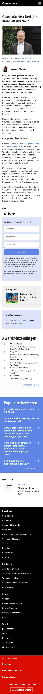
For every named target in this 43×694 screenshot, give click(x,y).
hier (21, 273)
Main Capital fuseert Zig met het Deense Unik (19, 420)
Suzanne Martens (18, 69)
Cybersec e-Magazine (11, 539)
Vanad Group (33, 61)
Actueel (25, 58)
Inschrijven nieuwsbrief (12, 613)
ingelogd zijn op (21, 320)
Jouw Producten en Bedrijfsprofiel (17, 573)
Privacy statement (10, 677)
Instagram (10, 647)
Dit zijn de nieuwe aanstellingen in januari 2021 (29, 491)
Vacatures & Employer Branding (16, 583)
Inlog (4, 617)
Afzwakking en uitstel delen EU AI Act (19, 410)
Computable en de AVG (12, 603)
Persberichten (8, 587)
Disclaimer (7, 664)
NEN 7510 (6, 557)
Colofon (5, 599)
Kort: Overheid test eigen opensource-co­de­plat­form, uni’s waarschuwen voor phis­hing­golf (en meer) (18, 432)
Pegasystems (19, 61)
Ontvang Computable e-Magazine (16, 534)
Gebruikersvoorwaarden (13, 670)
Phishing (6, 548)
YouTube (9, 643)
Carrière (6, 61)
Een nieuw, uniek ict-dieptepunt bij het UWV (16, 462)
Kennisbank (7, 520)
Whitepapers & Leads (11, 578)
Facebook (10, 629)
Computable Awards (11, 525)
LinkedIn (9, 638)
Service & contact (9, 608)
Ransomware (8, 553)
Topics (5, 543)
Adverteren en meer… (11, 569)
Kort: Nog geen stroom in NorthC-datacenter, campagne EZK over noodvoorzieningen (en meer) (17, 449)
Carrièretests (7, 516)
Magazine (6, 530)
